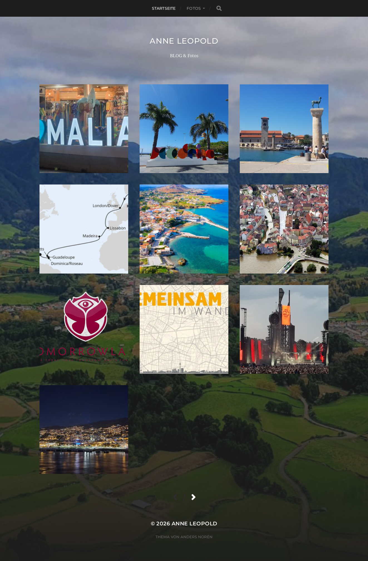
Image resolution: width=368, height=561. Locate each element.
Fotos (194, 8)
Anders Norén (197, 537)
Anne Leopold (184, 41)
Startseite (164, 8)
